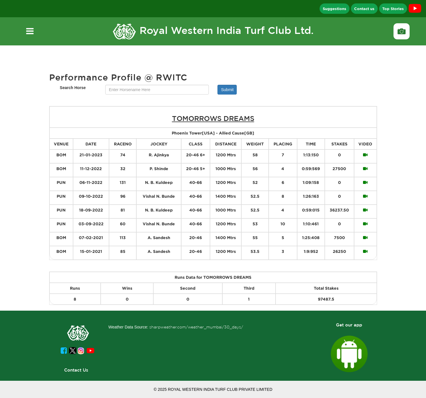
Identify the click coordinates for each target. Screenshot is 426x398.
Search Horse (73, 87)
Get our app (349, 324)
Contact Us (76, 370)
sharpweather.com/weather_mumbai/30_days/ (196, 327)
